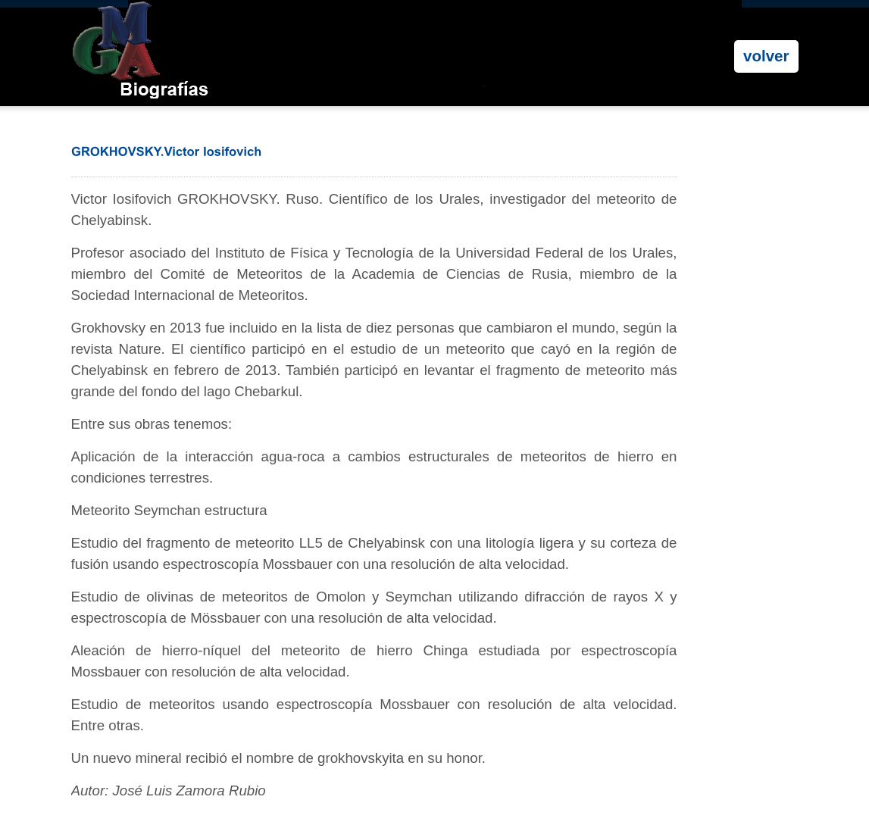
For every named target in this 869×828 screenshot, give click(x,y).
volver (766, 55)
